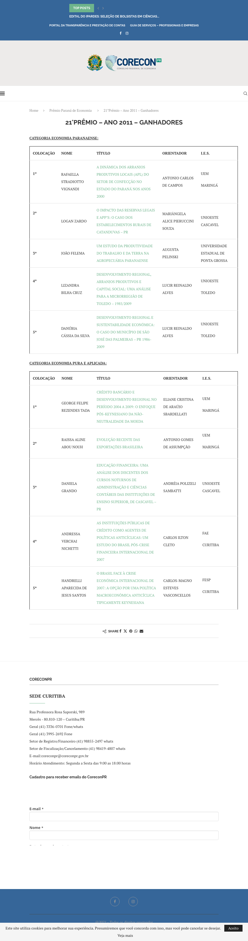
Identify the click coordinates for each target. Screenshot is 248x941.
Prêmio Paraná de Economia (70, 110)
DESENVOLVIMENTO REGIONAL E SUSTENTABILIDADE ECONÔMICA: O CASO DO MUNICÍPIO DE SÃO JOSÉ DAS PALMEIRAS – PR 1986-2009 (126, 332)
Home (33, 110)
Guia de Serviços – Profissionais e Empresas (164, 25)
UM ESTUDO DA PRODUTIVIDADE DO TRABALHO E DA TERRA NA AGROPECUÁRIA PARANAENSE (125, 253)
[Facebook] (120, 33)
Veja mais (125, 935)
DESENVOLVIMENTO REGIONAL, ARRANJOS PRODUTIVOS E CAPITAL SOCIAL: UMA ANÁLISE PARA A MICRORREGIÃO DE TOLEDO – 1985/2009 (124, 289)
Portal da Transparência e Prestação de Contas (87, 25)
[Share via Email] (141, 630)
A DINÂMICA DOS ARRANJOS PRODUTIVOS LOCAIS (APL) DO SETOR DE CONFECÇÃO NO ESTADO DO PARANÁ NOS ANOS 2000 (124, 181)
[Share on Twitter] (125, 630)
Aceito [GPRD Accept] (233, 928)
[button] (98, 8)
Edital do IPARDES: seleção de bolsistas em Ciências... (114, 16)
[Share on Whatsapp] (136, 630)
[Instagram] (127, 33)
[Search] (245, 93)
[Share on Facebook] (120, 630)
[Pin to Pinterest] (130, 630)
